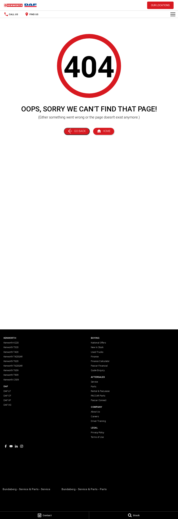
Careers (95, 416)
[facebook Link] (6, 446)
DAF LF (7, 391)
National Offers (98, 342)
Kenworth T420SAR (13, 356)
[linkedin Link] (16, 446)
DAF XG (7, 404)
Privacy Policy (97, 432)
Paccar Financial (99, 365)
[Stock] (133, 515)
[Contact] (44, 515)
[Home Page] (103, 131)
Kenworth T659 (11, 370)
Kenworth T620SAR (13, 365)
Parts (93, 386)
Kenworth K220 (11, 342)
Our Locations (160, 5)
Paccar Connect (98, 400)
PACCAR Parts (98, 395)
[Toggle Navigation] (172, 14)
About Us (95, 411)
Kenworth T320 (11, 347)
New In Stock (97, 347)
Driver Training (98, 421)
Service (94, 381)
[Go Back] (77, 131)
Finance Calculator (100, 361)
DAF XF (7, 400)
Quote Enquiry (98, 370)
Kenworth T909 (11, 374)
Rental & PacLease (100, 391)
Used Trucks (97, 352)
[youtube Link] (11, 446)
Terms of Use (97, 437)
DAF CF (7, 395)
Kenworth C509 (11, 379)
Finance (95, 356)
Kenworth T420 (11, 352)
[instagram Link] (21, 446)
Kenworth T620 (11, 361)
